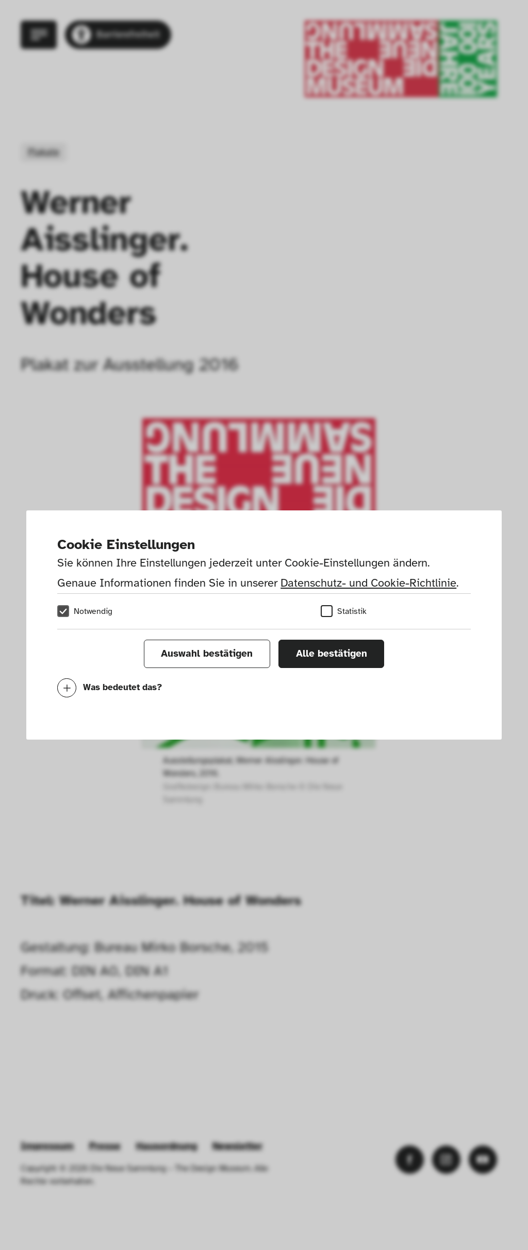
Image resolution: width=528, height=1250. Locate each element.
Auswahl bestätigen (207, 653)
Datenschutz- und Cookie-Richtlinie (368, 583)
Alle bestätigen (331, 653)
